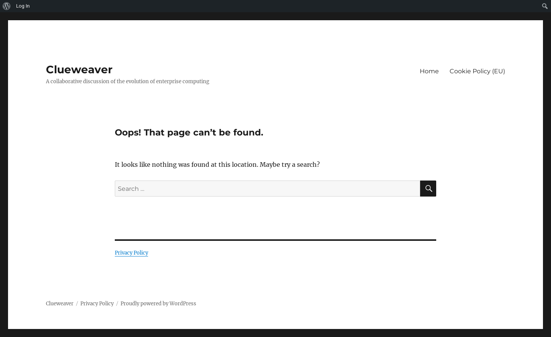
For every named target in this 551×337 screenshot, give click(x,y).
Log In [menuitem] (23, 6)
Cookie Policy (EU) (477, 71)
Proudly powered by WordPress (158, 303)
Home (429, 71)
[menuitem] (6, 6)
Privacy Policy (131, 253)
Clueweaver (79, 69)
